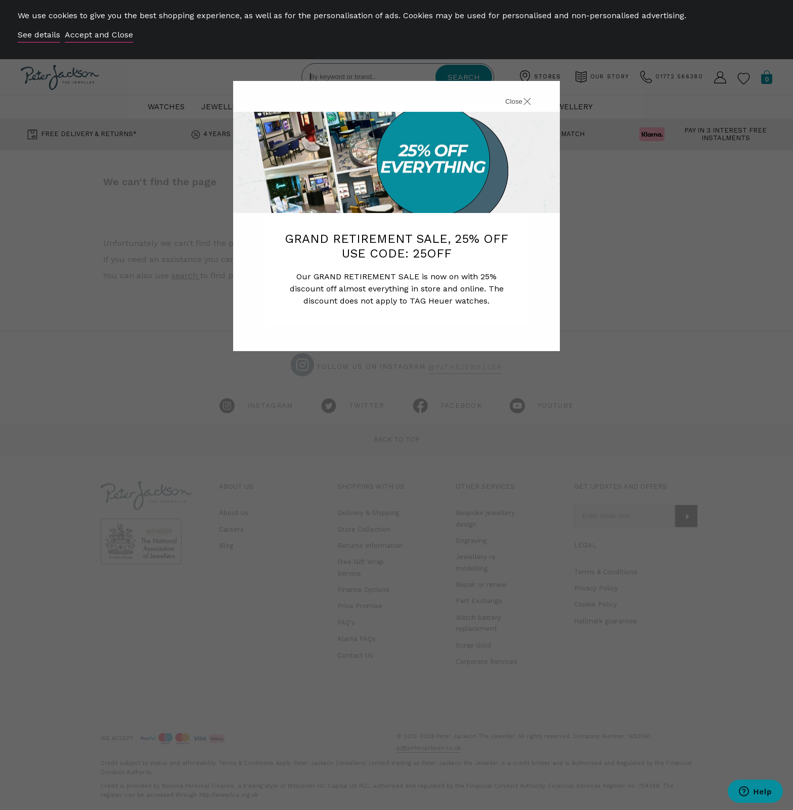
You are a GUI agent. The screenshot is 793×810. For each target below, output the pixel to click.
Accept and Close (99, 34)
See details (39, 34)
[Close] (506, 103)
